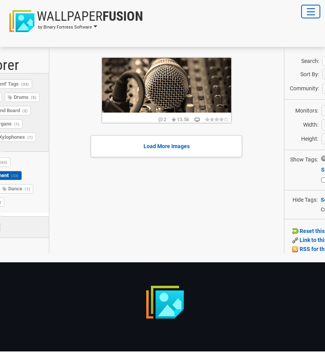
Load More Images (167, 146)
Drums (25, 97)
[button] (74, 21)
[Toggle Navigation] (310, 11)
